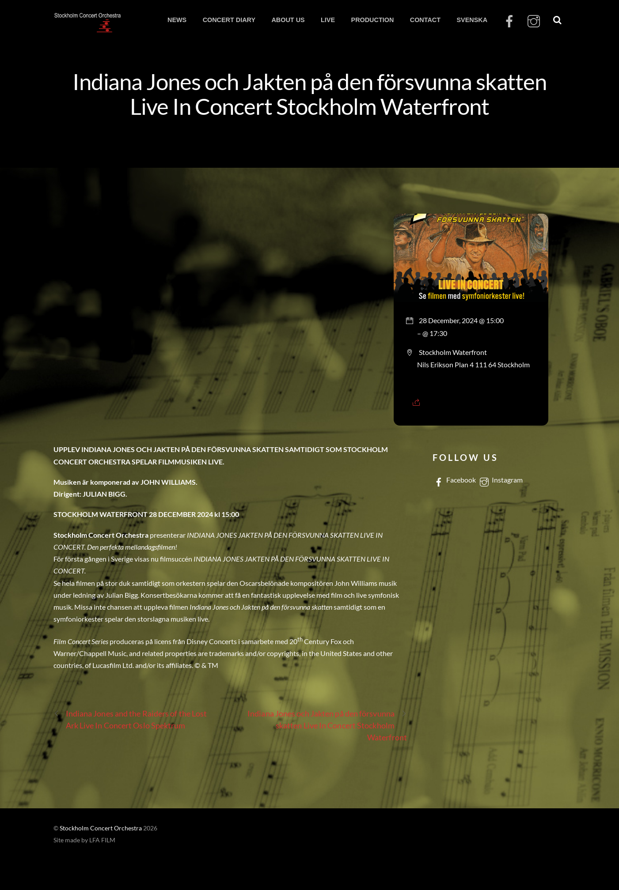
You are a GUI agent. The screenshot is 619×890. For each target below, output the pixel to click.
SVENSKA (471, 19)
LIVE (328, 19)
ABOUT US (287, 19)
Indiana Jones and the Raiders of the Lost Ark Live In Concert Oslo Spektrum (130, 719)
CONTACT (425, 19)
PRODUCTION (372, 19)
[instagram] (533, 21)
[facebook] (509, 21)
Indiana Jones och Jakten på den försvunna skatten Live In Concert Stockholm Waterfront (309, 94)
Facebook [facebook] (454, 479)
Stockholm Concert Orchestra (101, 828)
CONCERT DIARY (229, 19)
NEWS (176, 19)
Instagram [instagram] (500, 479)
